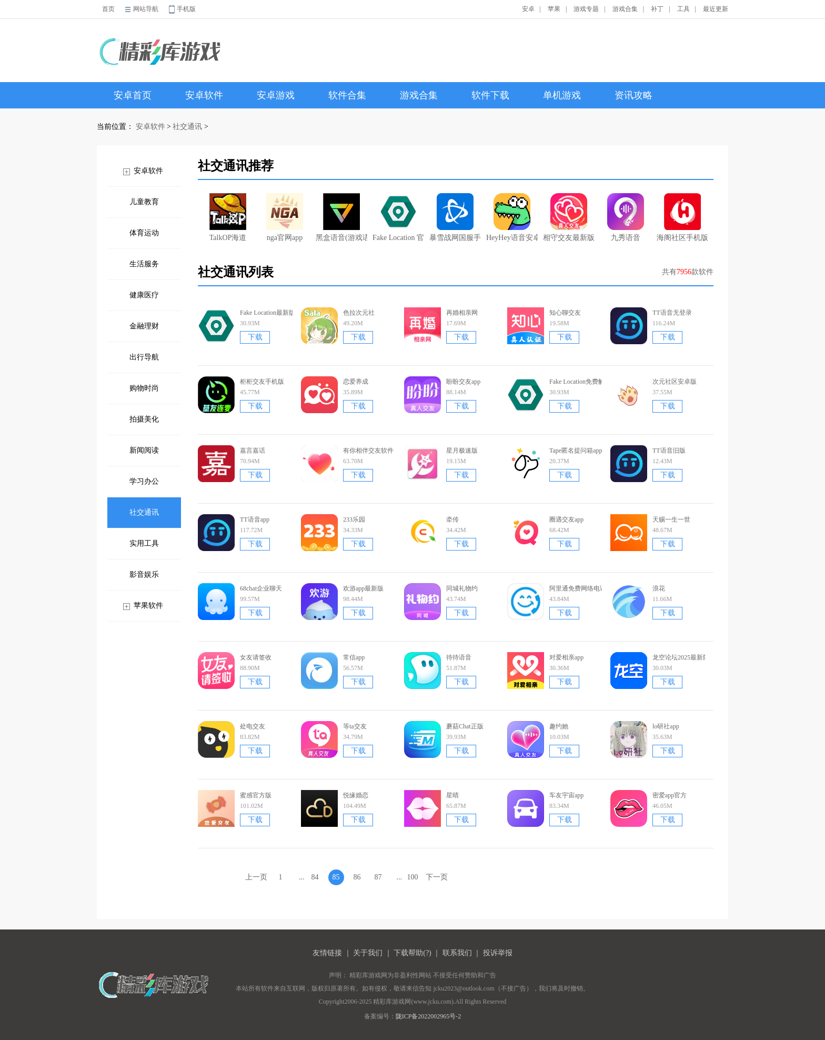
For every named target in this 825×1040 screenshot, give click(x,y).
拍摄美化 (144, 419)
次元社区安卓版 (674, 381)
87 (378, 877)
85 (336, 877)
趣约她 (558, 726)
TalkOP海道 (228, 217)
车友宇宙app (566, 795)
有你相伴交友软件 (368, 450)
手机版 (186, 9)
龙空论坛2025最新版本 (684, 657)
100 (412, 877)
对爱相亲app (566, 657)
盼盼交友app (463, 381)
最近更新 (715, 9)
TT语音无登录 (672, 312)
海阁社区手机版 (682, 217)
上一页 (256, 877)
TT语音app (254, 519)
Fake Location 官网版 (398, 217)
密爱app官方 (669, 795)
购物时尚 (144, 388)
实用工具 (144, 543)
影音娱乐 (144, 574)
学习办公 (144, 481)
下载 (255, 337)
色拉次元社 (359, 312)
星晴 (452, 795)
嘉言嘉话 (252, 450)
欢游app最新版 (363, 588)
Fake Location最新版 (267, 312)
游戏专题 (586, 9)
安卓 (528, 9)
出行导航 (144, 357)
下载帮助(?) (412, 953)
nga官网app (284, 217)
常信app (354, 657)
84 (315, 877)
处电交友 (252, 726)
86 (357, 877)
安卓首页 (133, 95)
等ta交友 (355, 726)
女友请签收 (255, 657)
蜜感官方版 (255, 795)
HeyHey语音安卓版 (512, 217)
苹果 (554, 9)
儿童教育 (144, 202)
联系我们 (457, 953)
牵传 (452, 519)
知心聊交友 (565, 312)
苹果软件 (148, 605)
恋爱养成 (355, 381)
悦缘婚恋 (355, 795)
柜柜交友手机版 (262, 381)
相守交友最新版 (569, 217)
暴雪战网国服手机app (455, 217)
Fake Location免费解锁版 (583, 381)
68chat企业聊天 (261, 588)
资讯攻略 (633, 95)
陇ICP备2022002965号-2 (428, 1016)
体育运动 (144, 233)
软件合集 (347, 95)
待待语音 (458, 657)
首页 (108, 9)
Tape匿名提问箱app (575, 450)
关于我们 (368, 953)
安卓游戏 (276, 95)
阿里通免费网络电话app (582, 588)
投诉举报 (497, 953)
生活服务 (144, 264)
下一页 (437, 877)
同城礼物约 (462, 588)
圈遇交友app (566, 519)
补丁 (657, 9)
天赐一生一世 (671, 519)
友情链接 (327, 953)
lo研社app (665, 726)
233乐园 (354, 519)
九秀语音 (625, 217)
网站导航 (145, 9)
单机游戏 (562, 95)
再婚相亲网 (462, 312)
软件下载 (490, 95)
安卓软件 (204, 95)
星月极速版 (462, 450)
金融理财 (144, 326)
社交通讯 (187, 127)
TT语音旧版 (669, 450)
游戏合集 (625, 9)
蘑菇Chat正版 (465, 726)
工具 (683, 9)
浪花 (658, 588)
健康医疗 (144, 295)
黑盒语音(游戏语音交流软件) (341, 217)
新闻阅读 (144, 450)
